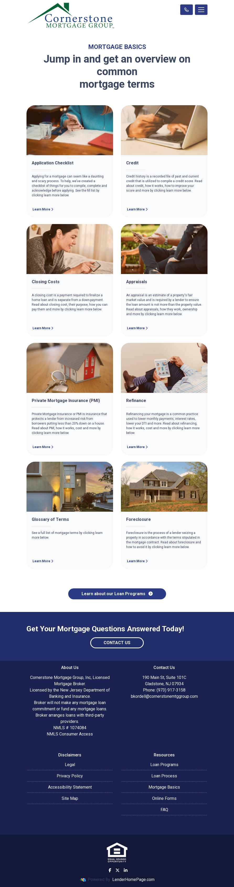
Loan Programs (164, 764)
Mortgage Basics (164, 787)
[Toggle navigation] (201, 9)
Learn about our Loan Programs (117, 593)
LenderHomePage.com (133, 879)
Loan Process (164, 775)
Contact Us (117, 642)
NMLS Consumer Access (70, 734)
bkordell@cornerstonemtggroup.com (164, 696)
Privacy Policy (70, 775)
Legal (70, 764)
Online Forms (164, 798)
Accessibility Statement (70, 787)
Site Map (70, 798)
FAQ (164, 809)
